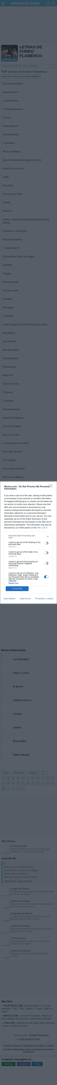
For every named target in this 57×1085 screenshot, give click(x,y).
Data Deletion (10, 598)
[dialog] (28, 542)
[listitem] (28, 537)
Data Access (25, 598)
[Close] (51, 486)
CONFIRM (17, 588)
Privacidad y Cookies (44, 598)
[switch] (46, 543)
